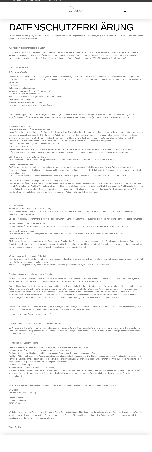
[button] (125, 11)
